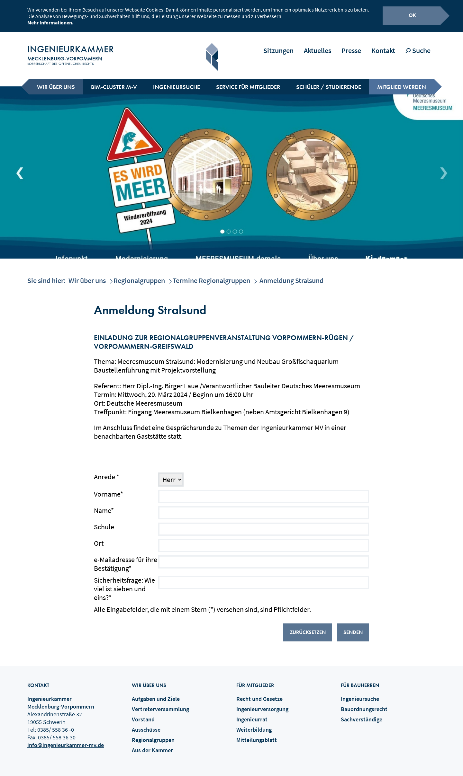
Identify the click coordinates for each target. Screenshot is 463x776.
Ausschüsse (146, 725)
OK (412, 14)
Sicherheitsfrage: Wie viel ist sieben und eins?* (124, 584)
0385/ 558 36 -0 (55, 725)
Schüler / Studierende (328, 82)
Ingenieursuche (176, 82)
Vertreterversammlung (160, 704)
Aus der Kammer (152, 745)
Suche (418, 45)
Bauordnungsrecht (364, 704)
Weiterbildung (254, 725)
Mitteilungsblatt (256, 735)
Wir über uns (56, 82)
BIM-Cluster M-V (114, 82)
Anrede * (106, 472)
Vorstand (143, 715)
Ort (99, 538)
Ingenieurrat (252, 715)
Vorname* (108, 489)
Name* (104, 506)
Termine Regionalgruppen (211, 275)
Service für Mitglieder (248, 82)
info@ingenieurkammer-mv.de (65, 740)
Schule (104, 522)
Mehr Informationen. (50, 21)
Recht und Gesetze (259, 694)
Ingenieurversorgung (262, 704)
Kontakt (383, 45)
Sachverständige (361, 715)
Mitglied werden (401, 82)
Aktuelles (317, 45)
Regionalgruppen (139, 275)
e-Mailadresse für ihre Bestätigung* (125, 559)
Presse (351, 45)
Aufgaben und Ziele (156, 694)
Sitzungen (278, 45)
